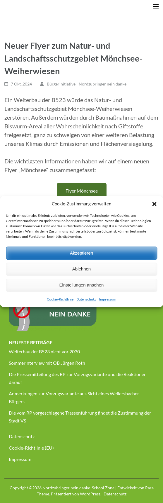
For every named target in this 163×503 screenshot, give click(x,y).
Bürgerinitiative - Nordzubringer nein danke (86, 83)
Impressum (107, 299)
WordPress (90, 493)
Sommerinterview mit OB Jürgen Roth (47, 363)
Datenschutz (86, 299)
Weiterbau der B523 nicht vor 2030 (44, 351)
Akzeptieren (81, 252)
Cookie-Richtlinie (60, 299)
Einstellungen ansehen (81, 284)
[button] (154, 204)
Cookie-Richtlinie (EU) (31, 447)
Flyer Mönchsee (82, 190)
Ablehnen (81, 268)
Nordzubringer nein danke (66, 487)
